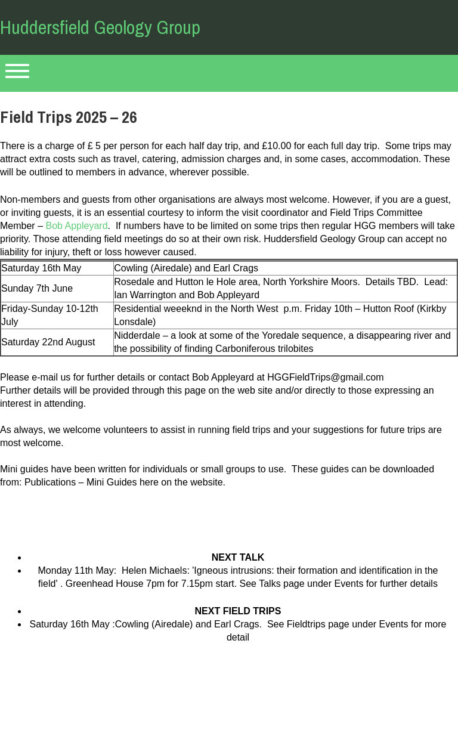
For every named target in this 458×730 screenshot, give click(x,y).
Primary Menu (17, 73)
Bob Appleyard (76, 226)
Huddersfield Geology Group (100, 27)
